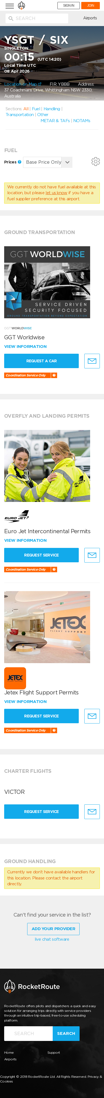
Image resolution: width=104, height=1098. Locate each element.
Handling (52, 108)
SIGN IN (68, 5)
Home (9, 1052)
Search (66, 1033)
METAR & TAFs (55, 120)
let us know (56, 192)
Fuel (36, 108)
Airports (90, 18)
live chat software (52, 939)
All (25, 108)
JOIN (90, 5)
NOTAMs (81, 120)
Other (43, 114)
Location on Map (22, 84)
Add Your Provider (53, 928)
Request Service (41, 555)
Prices (12, 162)
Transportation (20, 114)
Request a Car (41, 361)
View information (26, 346)
